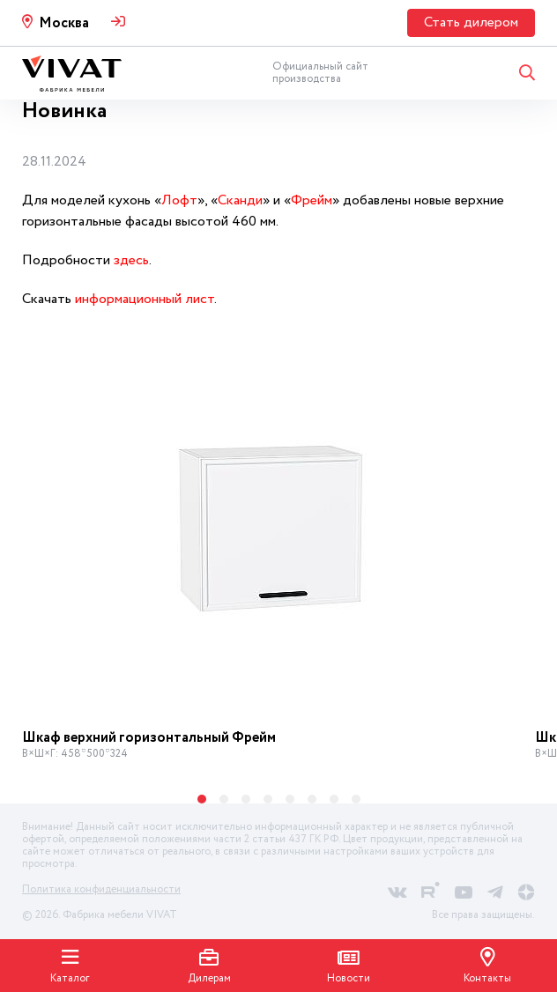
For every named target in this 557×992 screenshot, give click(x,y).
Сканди (240, 200)
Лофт (179, 200)
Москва (64, 23)
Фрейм (311, 200)
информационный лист (144, 299)
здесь (131, 260)
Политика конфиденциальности (101, 889)
